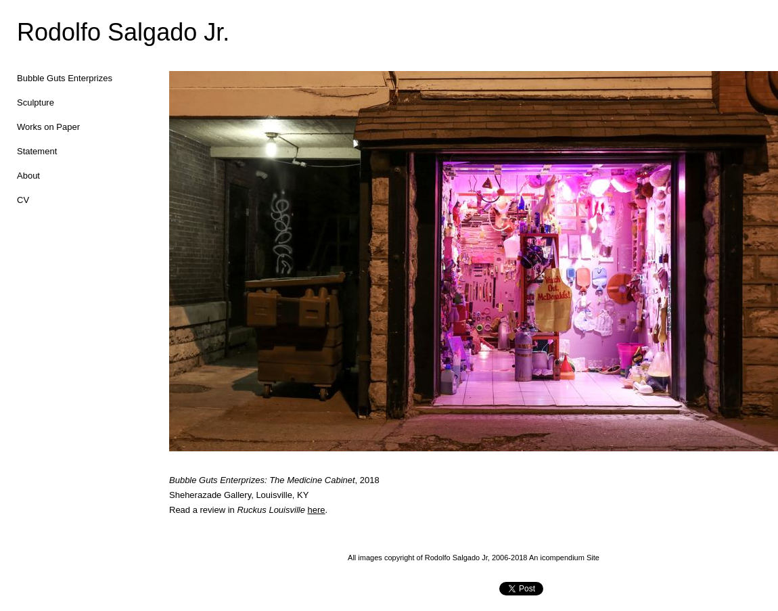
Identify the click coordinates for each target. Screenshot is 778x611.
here (316, 510)
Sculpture (35, 102)
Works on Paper (48, 127)
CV (23, 200)
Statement (37, 151)
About (28, 176)
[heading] (51, 32)
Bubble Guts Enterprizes (64, 78)
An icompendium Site (564, 557)
